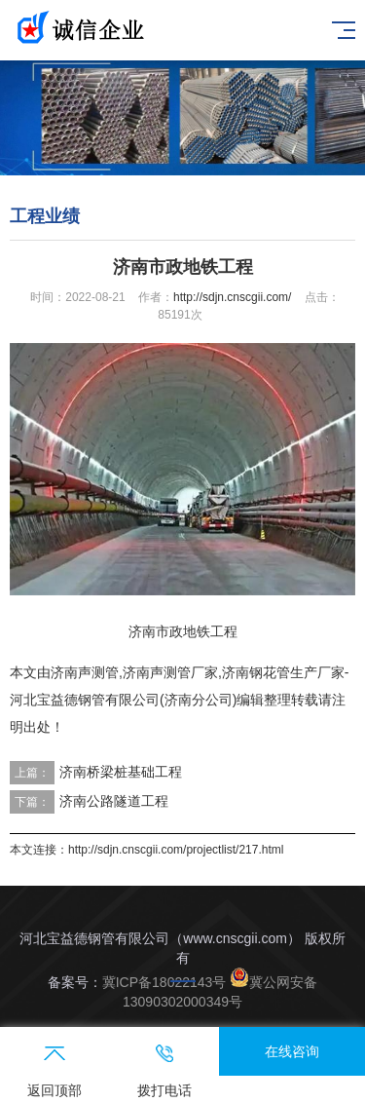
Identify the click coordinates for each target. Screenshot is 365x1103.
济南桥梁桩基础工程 (120, 772)
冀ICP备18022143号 (164, 982)
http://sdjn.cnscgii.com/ (232, 297)
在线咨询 (292, 1051)
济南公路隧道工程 (113, 801)
